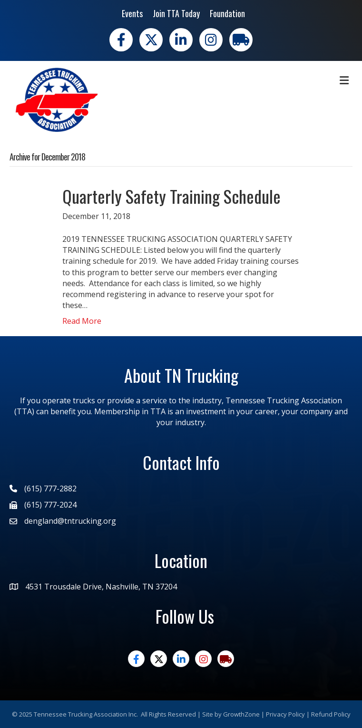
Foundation (227, 13)
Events (132, 13)
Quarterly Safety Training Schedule (171, 196)
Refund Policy (331, 714)
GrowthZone (241, 714)
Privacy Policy (285, 714)
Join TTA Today (176, 13)
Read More (81, 321)
